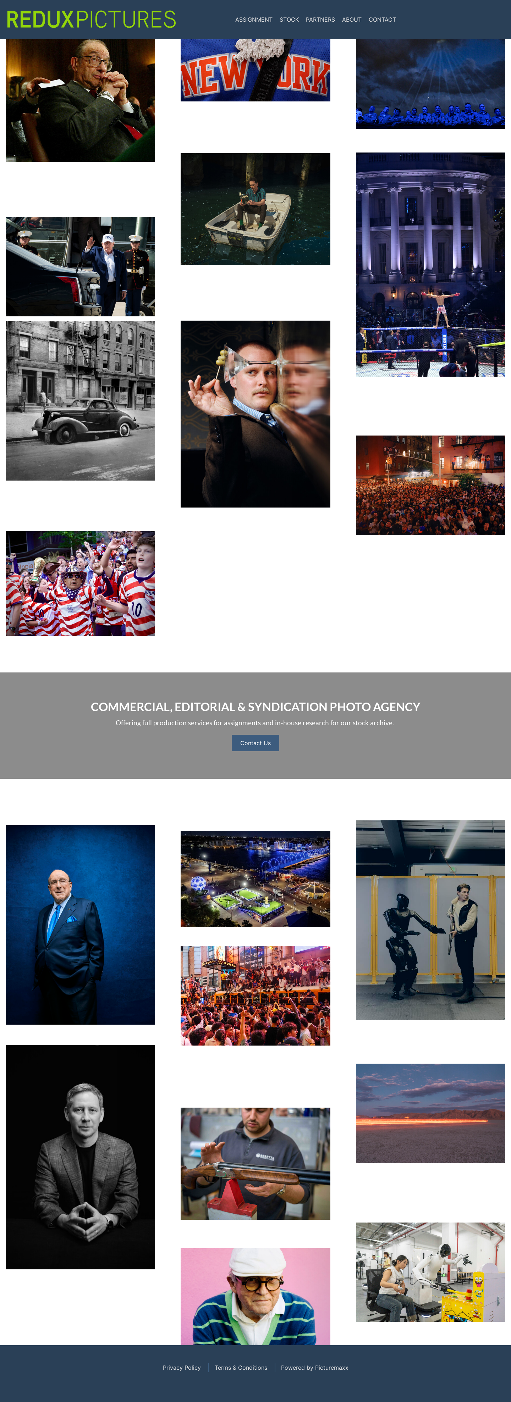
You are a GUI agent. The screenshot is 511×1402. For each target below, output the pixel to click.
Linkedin (484, 19)
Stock (289, 19)
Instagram (470, 19)
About (352, 19)
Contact (382, 19)
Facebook (457, 19)
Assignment (254, 19)
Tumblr (497, 19)
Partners (320, 19)
